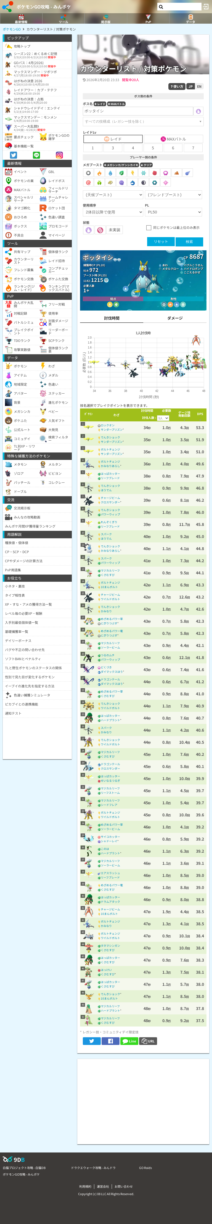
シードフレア (109, 805)
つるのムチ (108, 655)
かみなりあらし (110, 466)
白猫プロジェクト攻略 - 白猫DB (24, 1167)
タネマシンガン (110, 945)
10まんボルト (109, 587)
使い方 (177, 86)
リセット (161, 241)
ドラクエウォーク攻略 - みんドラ (93, 1167)
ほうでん (106, 490)
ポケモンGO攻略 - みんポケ (44, 6)
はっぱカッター (110, 473)
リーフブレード (110, 478)
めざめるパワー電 (112, 631)
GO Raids (145, 1167)
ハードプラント (110, 720)
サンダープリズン (112, 429)
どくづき (106, 667)
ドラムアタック (110, 901)
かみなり (106, 611)
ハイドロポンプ (193, 269)
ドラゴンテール (110, 679)
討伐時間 (112, 318)
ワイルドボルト (110, 599)
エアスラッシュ (110, 873)
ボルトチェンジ (110, 449)
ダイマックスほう (112, 671)
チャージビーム (110, 498)
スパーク (106, 534)
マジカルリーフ (110, 570)
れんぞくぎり (109, 522)
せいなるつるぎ (110, 780)
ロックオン (108, 425)
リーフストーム (110, 793)
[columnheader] (88, 414)
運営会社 (103, 1186)
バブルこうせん (193, 265)
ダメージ (175, 318)
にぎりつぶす (109, 623)
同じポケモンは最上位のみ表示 (176, 227)
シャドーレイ (109, 841)
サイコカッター (110, 837)
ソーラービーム (110, 647)
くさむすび (108, 575)
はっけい (106, 970)
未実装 (114, 229)
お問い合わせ (124, 1186)
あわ (165, 265)
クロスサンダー (110, 502)
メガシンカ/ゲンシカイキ (121, 165)
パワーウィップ (110, 514)
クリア (146, 165)
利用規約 (85, 1186)
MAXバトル (116, 104)
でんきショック (110, 437)
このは (105, 849)
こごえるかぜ (192, 272)
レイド (99, 104)
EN (199, 86)
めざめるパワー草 (112, 619)
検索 (189, 242)
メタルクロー (170, 269)
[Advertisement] (143, 1097)
